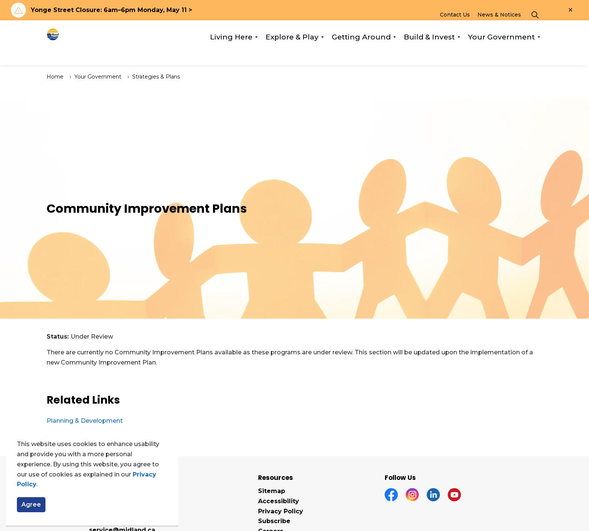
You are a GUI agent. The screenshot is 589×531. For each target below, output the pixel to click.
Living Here (231, 54)
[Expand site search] (534, 31)
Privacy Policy (280, 511)
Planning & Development (85, 420)
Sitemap (271, 491)
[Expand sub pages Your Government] (538, 54)
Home (55, 76)
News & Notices (499, 31)
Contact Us (455, 31)
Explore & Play (292, 54)
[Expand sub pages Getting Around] (394, 54)
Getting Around (361, 54)
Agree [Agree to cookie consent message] (31, 504)
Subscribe (274, 521)
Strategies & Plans (156, 76)
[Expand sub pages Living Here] (256, 54)
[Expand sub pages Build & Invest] (458, 54)
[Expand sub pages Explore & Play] (322, 54)
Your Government (501, 54)
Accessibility (278, 501)
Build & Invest (429, 54)
